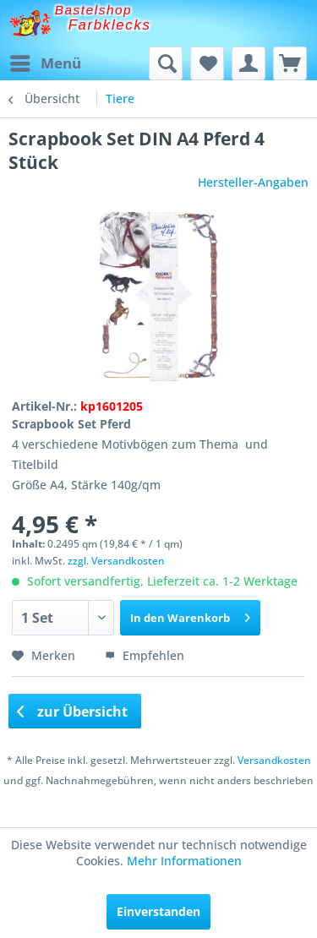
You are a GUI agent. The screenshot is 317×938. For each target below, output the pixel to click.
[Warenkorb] (290, 63)
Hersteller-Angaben (253, 182)
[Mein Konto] (248, 63)
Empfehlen (144, 655)
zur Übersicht (72, 711)
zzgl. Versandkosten (116, 561)
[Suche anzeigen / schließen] (166, 63)
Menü (45, 61)
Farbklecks (109, 25)
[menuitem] (45, 63)
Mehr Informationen (184, 861)
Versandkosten (274, 760)
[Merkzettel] (207, 63)
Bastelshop (94, 10)
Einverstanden (158, 911)
